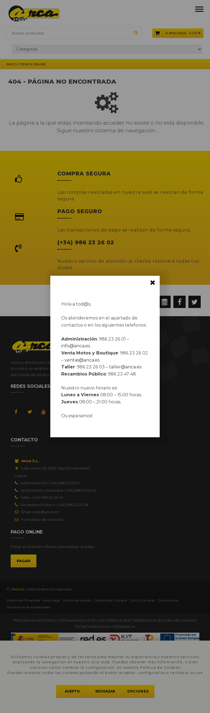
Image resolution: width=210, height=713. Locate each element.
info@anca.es (75, 345)
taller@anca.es (125, 366)
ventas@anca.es (82, 360)
